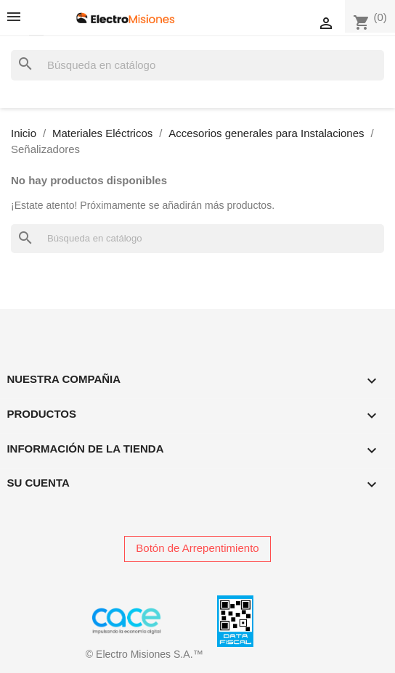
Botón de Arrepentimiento (197, 548)
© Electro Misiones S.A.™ (144, 654)
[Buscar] (197, 65)
